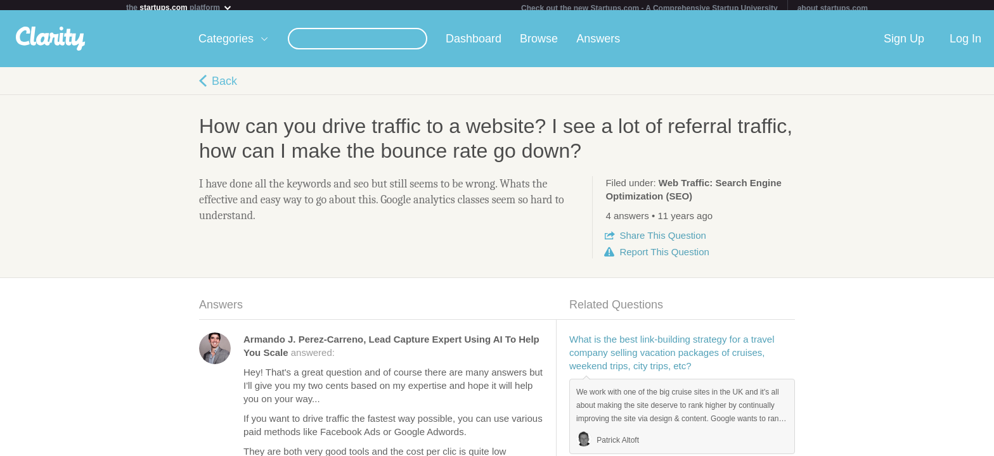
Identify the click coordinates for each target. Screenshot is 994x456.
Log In (965, 43)
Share (662, 240)
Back (224, 86)
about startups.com (832, 8)
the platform (179, 7)
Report (664, 256)
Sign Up (904, 43)
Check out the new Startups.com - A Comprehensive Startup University (649, 8)
